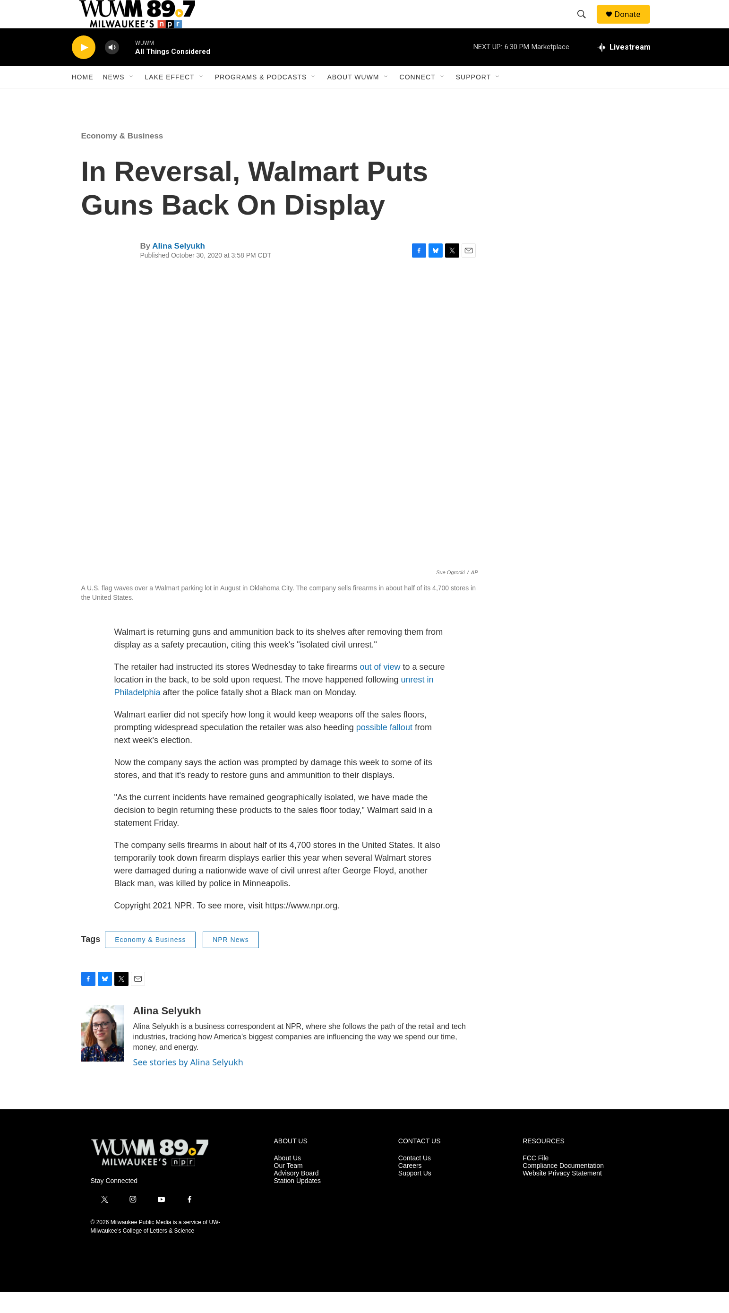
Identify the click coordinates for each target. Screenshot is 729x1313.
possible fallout (384, 748)
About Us (287, 1179)
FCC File (536, 1179)
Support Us (414, 1194)
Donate (633, 25)
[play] (83, 68)
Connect (418, 98)
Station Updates (297, 1202)
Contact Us (414, 1179)
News (114, 98)
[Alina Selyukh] (102, 1054)
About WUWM (353, 98)
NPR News (231, 961)
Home (83, 98)
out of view (380, 688)
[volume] (112, 68)
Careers (410, 1187)
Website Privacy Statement (562, 1194)
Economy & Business (122, 157)
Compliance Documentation (563, 1187)
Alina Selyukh (178, 267)
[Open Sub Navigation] (132, 98)
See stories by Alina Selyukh (188, 1083)
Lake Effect (170, 98)
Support (473, 98)
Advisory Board (296, 1194)
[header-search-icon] (586, 25)
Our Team (288, 1187)
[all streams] (624, 68)
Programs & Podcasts (261, 98)
